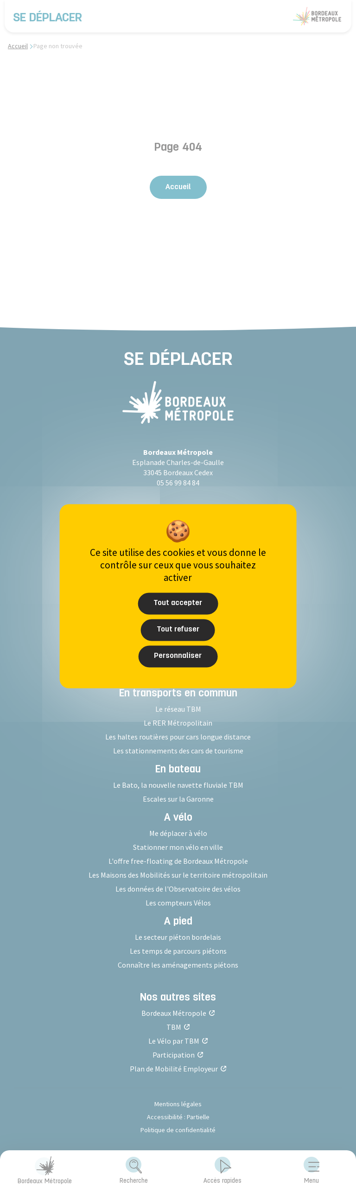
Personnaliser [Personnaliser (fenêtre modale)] (178, 655)
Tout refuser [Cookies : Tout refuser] (178, 629)
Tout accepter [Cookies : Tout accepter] (177, 602)
